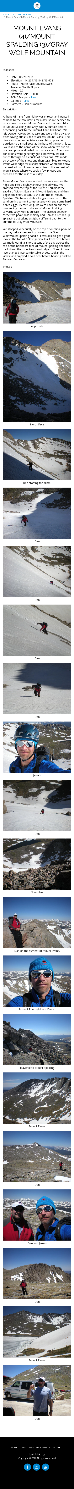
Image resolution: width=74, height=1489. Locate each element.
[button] (4, 5)
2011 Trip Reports (22, 14)
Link (33, 97)
